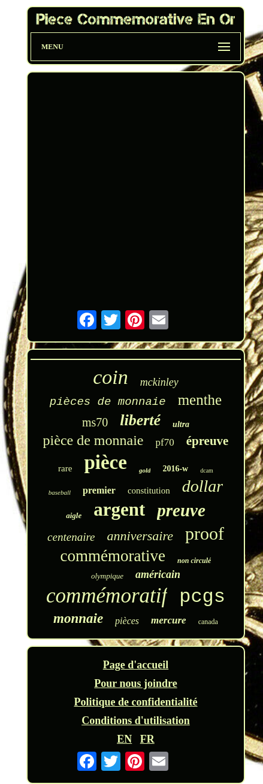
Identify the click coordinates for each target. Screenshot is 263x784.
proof (204, 533)
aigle (73, 515)
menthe (200, 400)
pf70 (164, 442)
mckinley (159, 382)
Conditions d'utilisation (135, 721)
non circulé (194, 560)
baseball (60, 492)
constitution (149, 490)
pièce (105, 462)
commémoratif (106, 595)
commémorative (113, 556)
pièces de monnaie (108, 401)
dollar (202, 486)
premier (99, 490)
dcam (206, 470)
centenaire (71, 537)
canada (208, 621)
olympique (107, 575)
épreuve (207, 441)
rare (65, 468)
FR (147, 739)
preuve (181, 510)
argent (119, 509)
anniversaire (140, 535)
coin (110, 377)
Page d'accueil (135, 665)
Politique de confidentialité (136, 702)
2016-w (175, 468)
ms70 (95, 422)
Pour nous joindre (135, 683)
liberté (140, 420)
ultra (181, 424)
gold (145, 470)
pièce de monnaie (93, 440)
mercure (168, 620)
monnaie (78, 618)
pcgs (202, 597)
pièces (127, 621)
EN (124, 739)
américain (157, 574)
